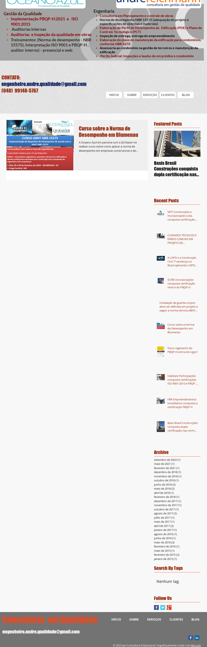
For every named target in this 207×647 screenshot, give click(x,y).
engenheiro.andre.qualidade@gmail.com (44, 84)
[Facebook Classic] (190, 637)
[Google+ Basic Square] (169, 607)
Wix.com (196, 645)
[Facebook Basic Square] (156, 607)
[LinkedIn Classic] (197, 637)
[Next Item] (194, 143)
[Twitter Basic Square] (162, 607)
